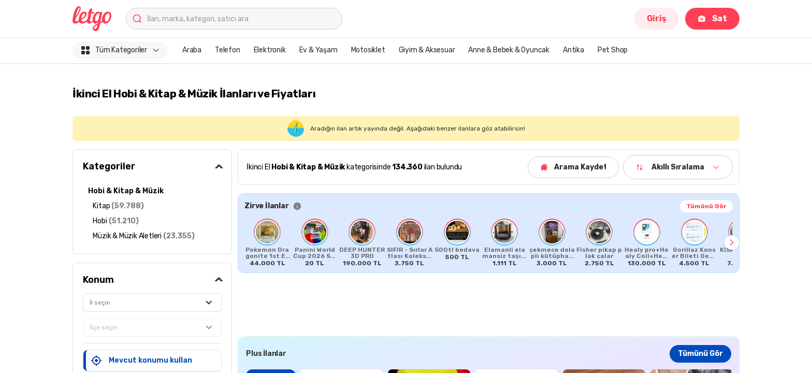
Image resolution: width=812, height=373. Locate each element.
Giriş (656, 18)
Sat (712, 18)
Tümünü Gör (706, 206)
